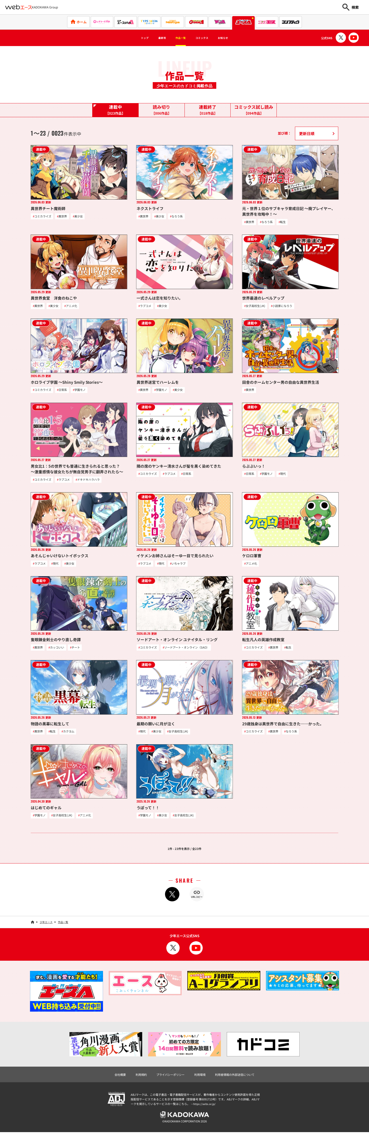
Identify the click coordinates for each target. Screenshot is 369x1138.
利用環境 (201, 1078)
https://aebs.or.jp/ (205, 1108)
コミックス (206, 38)
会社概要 (112, 1078)
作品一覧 (178, 38)
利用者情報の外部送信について (240, 1078)
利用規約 (135, 1078)
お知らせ (234, 38)
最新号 (154, 38)
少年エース (46, 926)
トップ (132, 38)
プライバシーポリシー (167, 1078)
